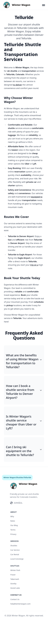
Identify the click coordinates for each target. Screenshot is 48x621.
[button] (43, 5)
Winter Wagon (9, 477)
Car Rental (14, 554)
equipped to (36, 196)
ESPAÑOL (18, 503)
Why (12, 516)
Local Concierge (17, 559)
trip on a (34, 265)
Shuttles (19, 477)
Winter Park (15, 570)
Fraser (13, 574)
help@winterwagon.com (20, 604)
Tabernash (14, 579)
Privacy (13, 534)
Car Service (15, 550)
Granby (13, 583)
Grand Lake (15, 588)
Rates (12, 521)
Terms (12, 530)
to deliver (17, 84)
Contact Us (14, 599)
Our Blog (14, 525)
